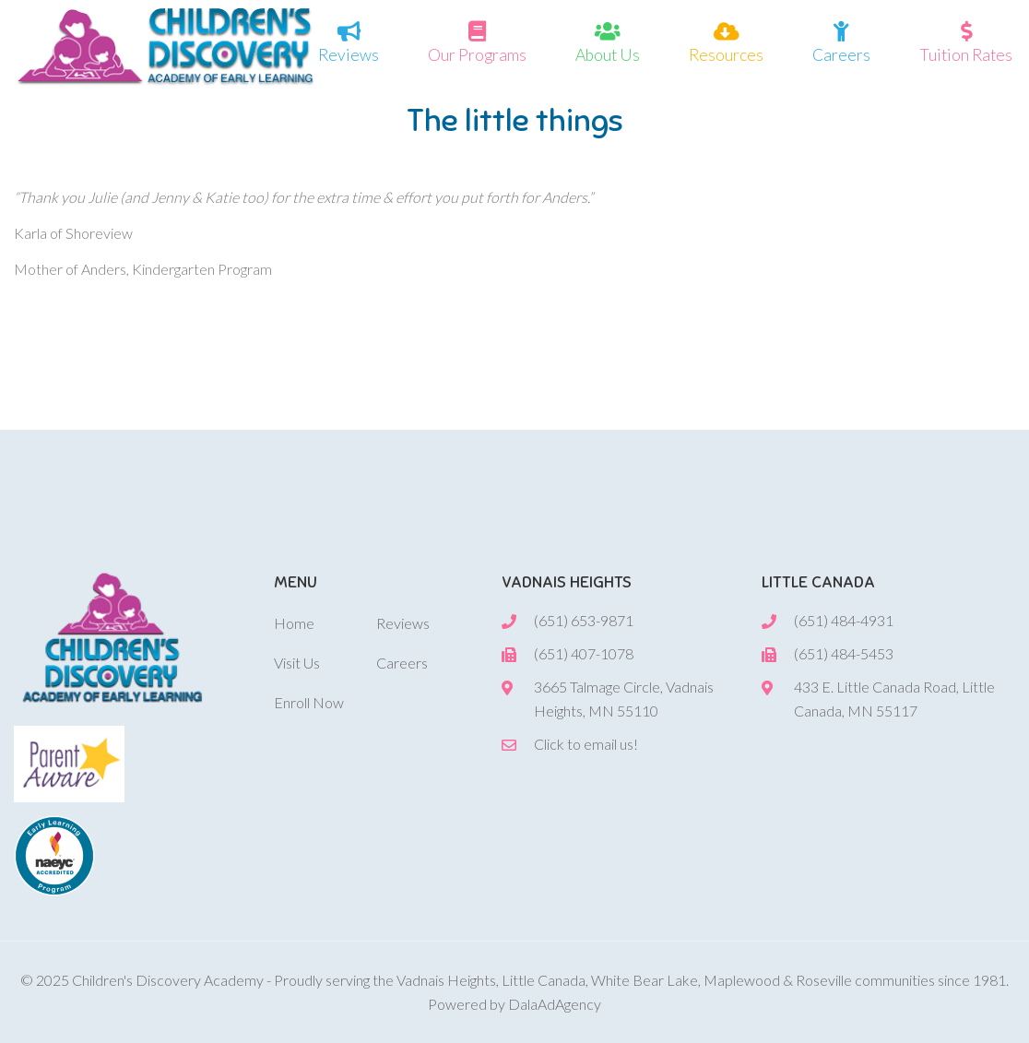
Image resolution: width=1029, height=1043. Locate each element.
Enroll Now (309, 702)
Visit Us (297, 662)
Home (294, 623)
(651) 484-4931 (843, 620)
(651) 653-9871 (583, 620)
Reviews (348, 53)
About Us (607, 53)
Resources (726, 53)
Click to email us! (586, 744)
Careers (841, 53)
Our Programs (477, 53)
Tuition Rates (966, 53)
